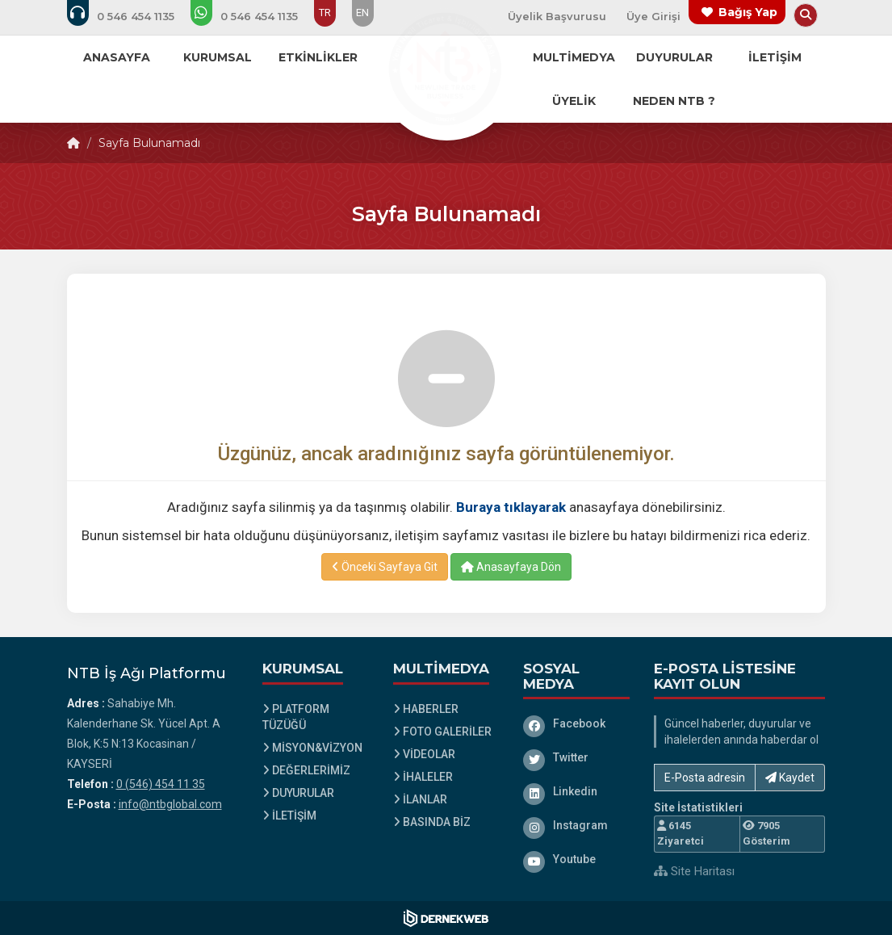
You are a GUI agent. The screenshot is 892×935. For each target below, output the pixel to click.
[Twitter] (576, 757)
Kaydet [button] (790, 777)
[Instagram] (576, 825)
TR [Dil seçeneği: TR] (325, 12)
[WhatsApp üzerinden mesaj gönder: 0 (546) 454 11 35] (255, 16)
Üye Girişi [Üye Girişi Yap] (653, 16)
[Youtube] (576, 859)
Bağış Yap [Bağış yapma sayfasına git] (747, 12)
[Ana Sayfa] (446, 67)
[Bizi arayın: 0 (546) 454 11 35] (131, 16)
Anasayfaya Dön (511, 566)
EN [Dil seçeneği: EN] (362, 12)
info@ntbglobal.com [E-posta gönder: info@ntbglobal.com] (170, 804)
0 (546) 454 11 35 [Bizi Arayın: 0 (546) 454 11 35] (160, 784)
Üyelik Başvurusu (557, 16)
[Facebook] (576, 723)
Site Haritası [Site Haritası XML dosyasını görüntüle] (694, 871)
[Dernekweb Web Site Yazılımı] (446, 918)
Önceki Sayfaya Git (385, 566)
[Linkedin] (576, 791)
